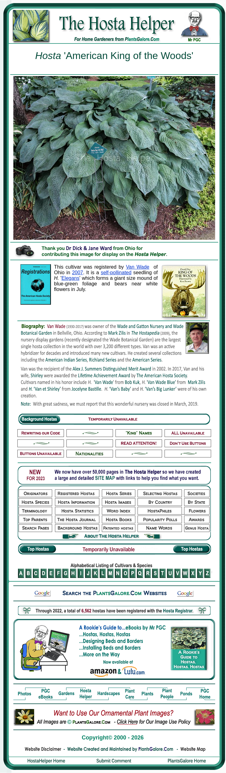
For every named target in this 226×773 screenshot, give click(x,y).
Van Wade (137, 267)
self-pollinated (116, 272)
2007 (77, 272)
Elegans (70, 278)
